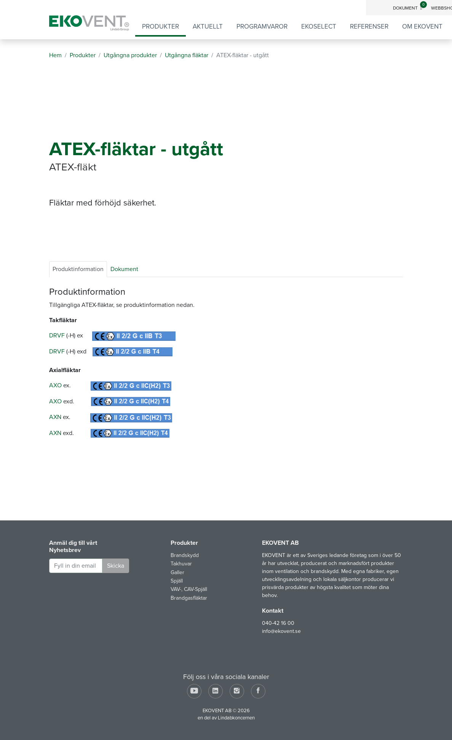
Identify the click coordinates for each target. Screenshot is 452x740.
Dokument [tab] (124, 269)
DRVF (57, 335)
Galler (177, 572)
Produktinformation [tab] (78, 269)
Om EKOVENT (422, 26)
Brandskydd (185, 555)
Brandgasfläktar (189, 598)
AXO (55, 385)
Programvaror (261, 26)
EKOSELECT (318, 26)
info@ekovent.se (281, 631)
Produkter (160, 26)
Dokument (409, 8)
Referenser (369, 26)
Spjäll (177, 581)
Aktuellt (208, 26)
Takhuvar (181, 563)
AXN (55, 417)
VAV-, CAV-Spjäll (189, 589)
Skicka (115, 566)
